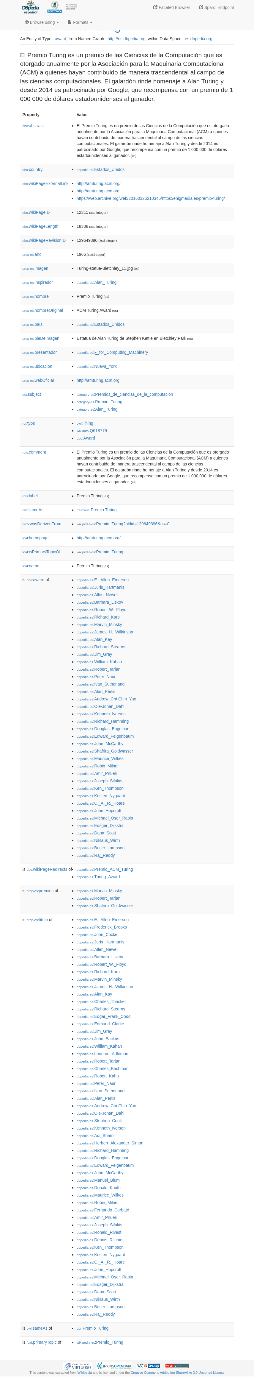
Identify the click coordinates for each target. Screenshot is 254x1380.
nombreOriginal (43, 310)
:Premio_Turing (99, 401)
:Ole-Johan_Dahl (100, 706)
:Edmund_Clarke (100, 1023)
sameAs (33, 509)
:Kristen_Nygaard (101, 795)
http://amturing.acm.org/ (99, 183)
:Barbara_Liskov (100, 602)
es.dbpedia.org (198, 38)
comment (34, 452)
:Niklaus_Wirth (98, 840)
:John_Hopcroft (99, 810)
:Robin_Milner (98, 766)
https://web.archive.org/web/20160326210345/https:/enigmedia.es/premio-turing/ (151, 198)
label (30, 495)
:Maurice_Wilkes (100, 758)
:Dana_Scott (96, 833)
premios (40, 890)
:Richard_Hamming (103, 721)
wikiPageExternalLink (46, 183)
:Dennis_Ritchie (99, 1239)
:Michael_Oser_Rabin (105, 818)
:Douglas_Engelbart (103, 728)
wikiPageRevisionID (44, 240)
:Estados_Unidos (100, 169)
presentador (40, 352)
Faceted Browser (171, 7)
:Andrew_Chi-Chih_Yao (106, 699)
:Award (86, 438)
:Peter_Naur (96, 676)
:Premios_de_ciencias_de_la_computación (125, 394)
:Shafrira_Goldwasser (105, 751)
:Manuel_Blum (98, 1180)
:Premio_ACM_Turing (105, 869)
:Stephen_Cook (99, 1120)
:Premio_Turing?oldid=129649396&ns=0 (123, 523)
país (33, 324)
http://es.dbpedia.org (127, 38)
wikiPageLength (41, 226)
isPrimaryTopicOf (42, 551)
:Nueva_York (97, 366)
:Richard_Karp (98, 617)
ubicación (37, 366)
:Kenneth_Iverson (101, 713)
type (29, 423)
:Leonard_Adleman (102, 1053)
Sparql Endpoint (216, 7)
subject (32, 394)
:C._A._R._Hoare (101, 803)
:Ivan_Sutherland (100, 684)
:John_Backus (98, 1038)
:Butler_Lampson (100, 847)
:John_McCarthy (100, 743)
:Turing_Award (98, 876)
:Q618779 (92, 430)
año (32, 254)
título (37, 919)
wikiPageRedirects (47, 869)
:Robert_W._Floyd (101, 609)
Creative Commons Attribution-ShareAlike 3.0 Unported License (178, 1372)
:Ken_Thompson (100, 788)
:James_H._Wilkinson (105, 632)
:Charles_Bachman (102, 1068)
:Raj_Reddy (96, 855)
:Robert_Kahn (98, 1076)
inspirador (38, 282)
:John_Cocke (97, 934)
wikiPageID (36, 212)
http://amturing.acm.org (98, 191)
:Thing (85, 423)
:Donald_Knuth (99, 1187)
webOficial (38, 380)
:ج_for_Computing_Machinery (112, 352)
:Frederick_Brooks (102, 927)
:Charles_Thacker (101, 1001)
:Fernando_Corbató (103, 1210)
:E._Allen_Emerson (103, 579)
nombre (36, 296)
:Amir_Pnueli (97, 773)
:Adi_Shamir (96, 1135)
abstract (33, 125)
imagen (35, 268)
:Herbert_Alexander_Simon (110, 1143)
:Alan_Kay (94, 639)
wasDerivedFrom (42, 523)
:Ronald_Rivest (99, 1232)
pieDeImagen (41, 338)
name (31, 565)
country (33, 169)
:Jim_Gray (94, 654)
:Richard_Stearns (101, 646)
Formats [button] (80, 22)
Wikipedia (85, 1372)
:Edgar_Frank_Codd (103, 1016)
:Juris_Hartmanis (100, 587)
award (60, 38)
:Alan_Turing (96, 282)
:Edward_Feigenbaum (105, 736)
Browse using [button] (42, 22)
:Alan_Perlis (96, 691)
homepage (36, 537)
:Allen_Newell (97, 594)
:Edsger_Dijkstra (100, 825)
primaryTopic (42, 1342)
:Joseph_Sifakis (99, 780)
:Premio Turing (97, 509)
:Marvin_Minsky (99, 624)
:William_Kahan (99, 661)
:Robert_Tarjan (98, 669)
